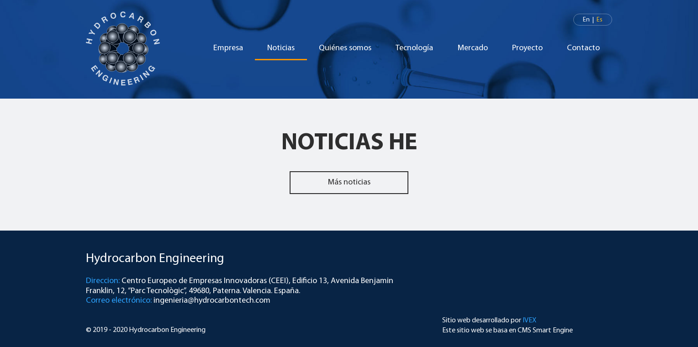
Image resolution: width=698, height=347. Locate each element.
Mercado (473, 48)
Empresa (228, 48)
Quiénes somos (345, 48)
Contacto (583, 48)
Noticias (281, 48)
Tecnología (414, 48)
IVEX (529, 320)
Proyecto (527, 48)
